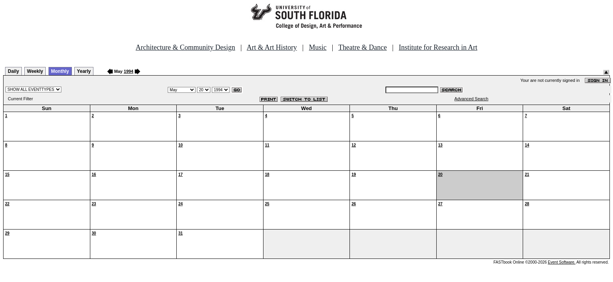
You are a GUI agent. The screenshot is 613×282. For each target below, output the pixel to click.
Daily (13, 71)
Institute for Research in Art (438, 47)
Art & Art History (272, 47)
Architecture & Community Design (185, 47)
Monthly (60, 71)
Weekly (35, 71)
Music (317, 47)
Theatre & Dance (362, 47)
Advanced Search (471, 98)
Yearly (84, 71)
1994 (128, 71)
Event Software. (561, 262)
